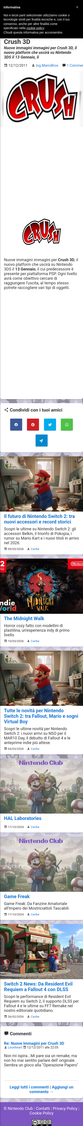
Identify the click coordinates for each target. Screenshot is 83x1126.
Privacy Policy (65, 1108)
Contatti (43, 1108)
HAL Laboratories (22, 818)
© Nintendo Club (18, 1108)
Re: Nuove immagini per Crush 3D (34, 1043)
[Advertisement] (41, 172)
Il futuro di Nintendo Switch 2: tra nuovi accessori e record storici (39, 519)
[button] (77, 7)
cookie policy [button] (35, 28)
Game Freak (17, 896)
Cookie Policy (42, 1113)
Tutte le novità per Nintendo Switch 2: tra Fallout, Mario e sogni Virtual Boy (41, 716)
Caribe (35, 549)
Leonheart (15, 1047)
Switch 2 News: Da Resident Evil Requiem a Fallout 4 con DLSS (38, 986)
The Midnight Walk (24, 618)
